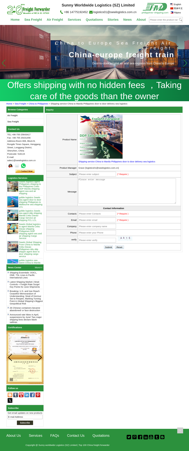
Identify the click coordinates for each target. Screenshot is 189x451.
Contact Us (76, 435)
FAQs (54, 435)
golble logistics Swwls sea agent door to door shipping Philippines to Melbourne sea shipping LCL (30, 203)
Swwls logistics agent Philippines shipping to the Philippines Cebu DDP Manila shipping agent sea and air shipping (30, 188)
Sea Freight (33, 19)
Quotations (94, 19)
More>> (38, 267)
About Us (13, 435)
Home (15, 19)
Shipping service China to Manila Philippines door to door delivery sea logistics (116, 161)
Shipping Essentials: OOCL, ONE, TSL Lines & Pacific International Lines (23, 276)
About (141, 19)
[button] (185, 63)
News (127, 19)
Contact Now (25, 171)
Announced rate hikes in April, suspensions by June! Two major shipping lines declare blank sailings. (26, 319)
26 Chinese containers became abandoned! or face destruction (25, 310)
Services (74, 19)
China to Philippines (38, 103)
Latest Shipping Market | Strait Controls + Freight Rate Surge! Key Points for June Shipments (25, 285)
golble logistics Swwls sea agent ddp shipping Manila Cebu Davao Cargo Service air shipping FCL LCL (30, 216)
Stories (113, 19)
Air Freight (55, 19)
